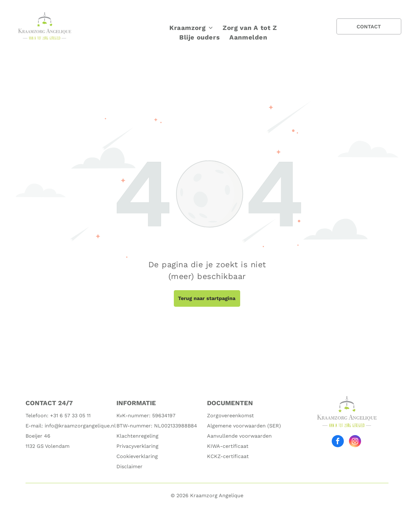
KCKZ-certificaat (228, 456)
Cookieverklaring (137, 456)
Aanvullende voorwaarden (239, 436)
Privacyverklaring (137, 446)
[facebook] (338, 442)
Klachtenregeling (137, 436)
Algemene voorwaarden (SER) (244, 426)
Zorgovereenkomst (230, 415)
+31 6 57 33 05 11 (70, 415)
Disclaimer (129, 466)
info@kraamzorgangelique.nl (80, 426)
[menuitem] (191, 27)
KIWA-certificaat (227, 446)
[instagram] (355, 442)
